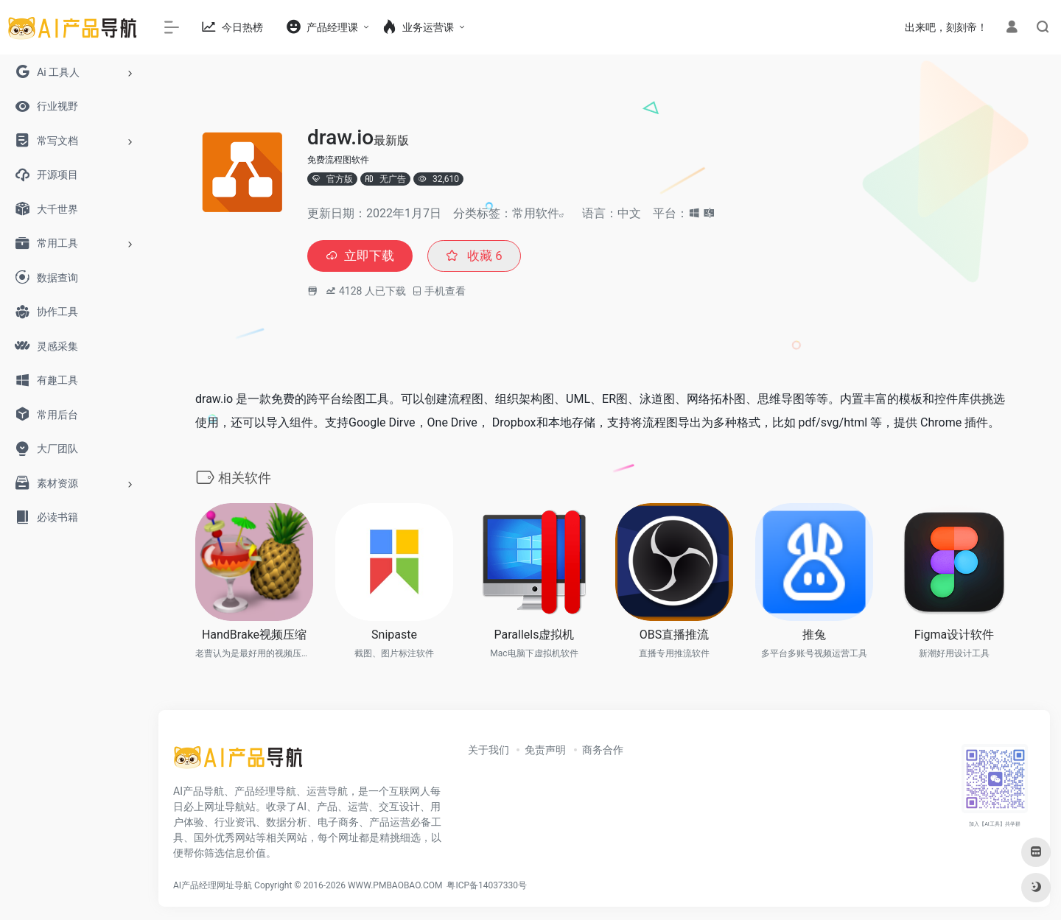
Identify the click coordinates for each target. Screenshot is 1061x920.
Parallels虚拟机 (534, 636)
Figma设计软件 (954, 636)
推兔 (814, 636)
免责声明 (545, 751)
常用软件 (535, 213)
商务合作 (602, 751)
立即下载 (362, 256)
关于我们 (488, 751)
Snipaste (394, 636)
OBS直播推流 (674, 636)
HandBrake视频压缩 (254, 636)
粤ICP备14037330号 (487, 887)
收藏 (479, 256)
